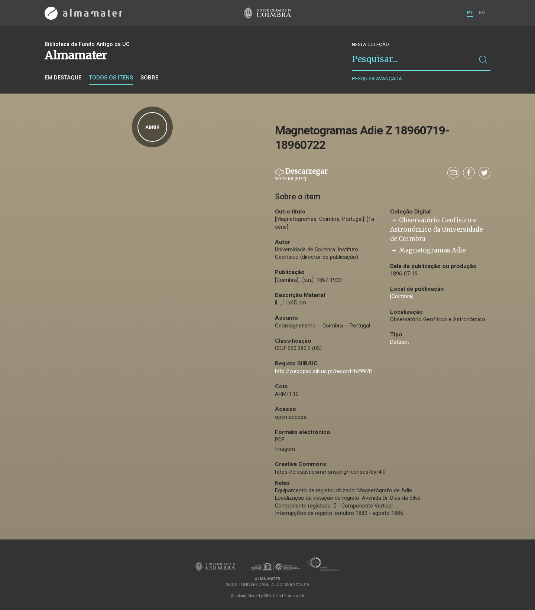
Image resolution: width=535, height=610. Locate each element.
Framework (294, 595)
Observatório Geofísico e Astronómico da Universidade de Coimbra (436, 229)
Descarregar (301, 174)
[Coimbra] (402, 296)
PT (470, 12)
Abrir (152, 127)
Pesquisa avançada (377, 78)
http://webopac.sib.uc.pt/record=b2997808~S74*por (338, 371)
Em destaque (63, 77)
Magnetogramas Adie (428, 250)
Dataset (399, 342)
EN (482, 12)
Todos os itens (111, 77)
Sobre (149, 77)
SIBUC (269, 595)
